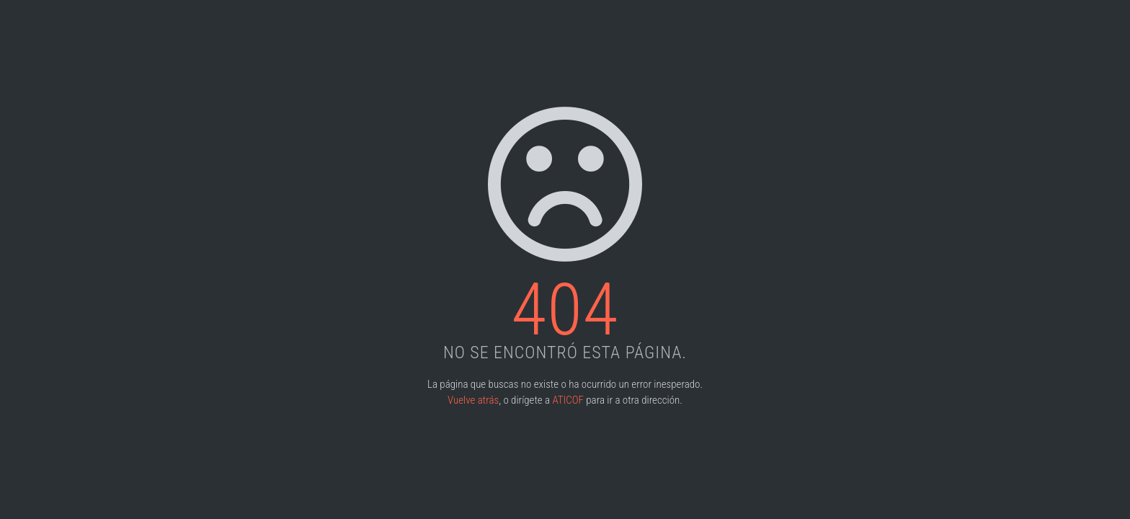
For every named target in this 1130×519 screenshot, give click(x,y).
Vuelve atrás (473, 400)
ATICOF (567, 400)
